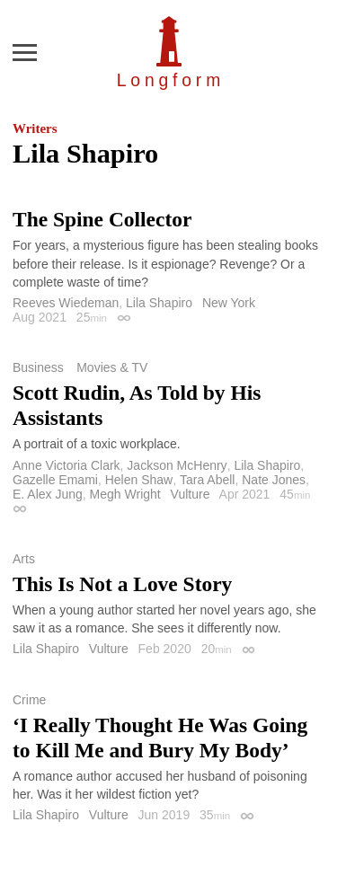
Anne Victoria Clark (66, 465)
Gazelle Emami (55, 480)
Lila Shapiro (159, 303)
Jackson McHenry (176, 465)
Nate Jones (274, 480)
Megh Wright (125, 494)
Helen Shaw (139, 480)
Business (38, 367)
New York (228, 303)
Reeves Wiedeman (66, 303)
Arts (24, 558)
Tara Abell (207, 480)
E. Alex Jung (48, 494)
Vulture (190, 494)
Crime (29, 700)
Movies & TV (111, 367)
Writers (35, 128)
